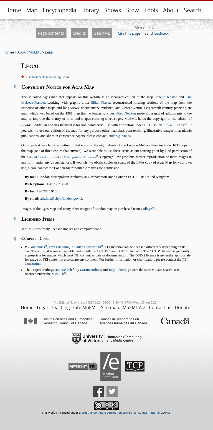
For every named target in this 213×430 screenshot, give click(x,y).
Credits (79, 33)
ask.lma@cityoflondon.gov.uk (61, 198)
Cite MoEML (85, 307)
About (171, 10)
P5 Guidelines (35, 247)
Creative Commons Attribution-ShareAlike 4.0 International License (126, 412)
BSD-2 (122, 251)
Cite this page (129, 33)
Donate (182, 307)
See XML (102, 33)
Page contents (51, 33)
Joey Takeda (117, 270)
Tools (151, 10)
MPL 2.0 (58, 274)
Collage (146, 209)
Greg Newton (126, 113)
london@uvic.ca (119, 136)
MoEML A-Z (134, 307)
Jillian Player (100, 103)
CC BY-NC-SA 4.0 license (166, 125)
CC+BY (102, 251)
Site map (110, 307)
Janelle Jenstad (166, 97)
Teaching (60, 307)
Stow (132, 10)
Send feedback (156, 33)
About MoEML (29, 52)
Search (192, 10)
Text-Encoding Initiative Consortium (75, 247)
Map (31, 10)
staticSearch (63, 270)
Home (13, 10)
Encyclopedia (59, 10)
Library (90, 10)
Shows (112, 10)
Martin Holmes (91, 270)
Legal (49, 52)
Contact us (160, 307)
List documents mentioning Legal (47, 77)
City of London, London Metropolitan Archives (61, 157)
